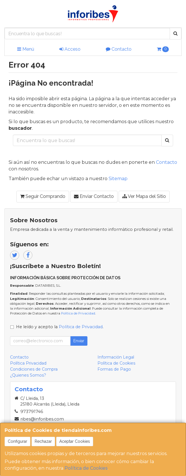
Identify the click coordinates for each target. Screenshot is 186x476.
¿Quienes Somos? (28, 375)
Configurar (17, 441)
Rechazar (43, 441)
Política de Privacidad (78, 313)
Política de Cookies (85, 468)
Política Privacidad (28, 363)
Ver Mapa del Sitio (144, 196)
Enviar (78, 341)
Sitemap (118, 178)
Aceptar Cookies (74, 441)
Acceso (70, 49)
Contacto (119, 49)
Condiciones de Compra (34, 369)
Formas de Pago (114, 369)
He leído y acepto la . (59, 326)
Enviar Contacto (94, 196)
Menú (25, 49)
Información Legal (115, 357)
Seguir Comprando (42, 196)
